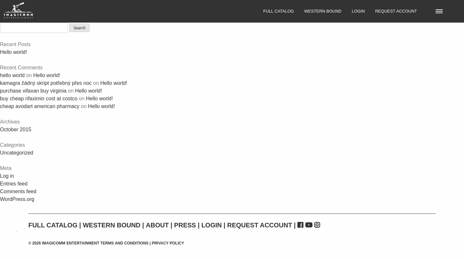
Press (185, 225)
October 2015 (15, 129)
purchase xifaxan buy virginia (33, 91)
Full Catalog (278, 11)
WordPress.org (17, 199)
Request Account (396, 11)
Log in (7, 176)
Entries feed (13, 183)
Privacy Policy (168, 243)
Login (358, 11)
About (157, 225)
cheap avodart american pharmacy (39, 106)
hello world (12, 75)
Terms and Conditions (124, 243)
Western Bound (323, 11)
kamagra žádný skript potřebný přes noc (46, 83)
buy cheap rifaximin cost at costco (38, 98)
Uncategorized (16, 152)
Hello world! (13, 52)
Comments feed (18, 191)
